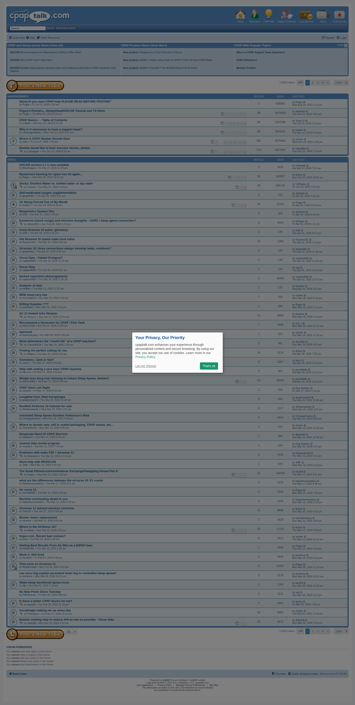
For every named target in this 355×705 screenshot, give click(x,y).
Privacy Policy (145, 357)
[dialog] (177, 352)
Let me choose (145, 366)
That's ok (209, 366)
